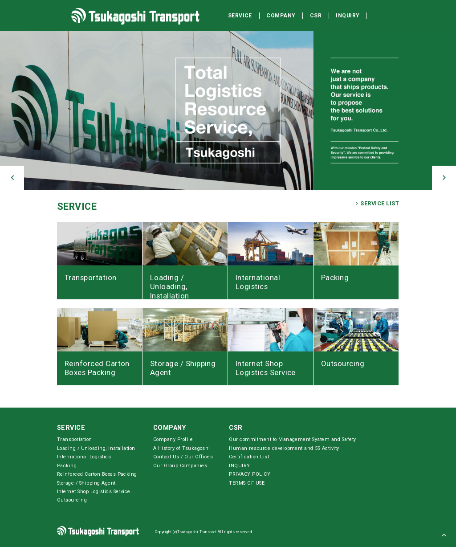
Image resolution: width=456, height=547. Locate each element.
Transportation (74, 439)
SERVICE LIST (377, 204)
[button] (12, 178)
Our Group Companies (180, 466)
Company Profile (173, 439)
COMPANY (169, 428)
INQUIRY (239, 466)
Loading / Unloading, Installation (96, 448)
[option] (228, 108)
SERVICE (77, 206)
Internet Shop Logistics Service (93, 491)
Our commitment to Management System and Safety (292, 439)
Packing (67, 466)
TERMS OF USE (247, 483)
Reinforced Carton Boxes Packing (97, 474)
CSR (235, 428)
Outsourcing (72, 500)
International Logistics (84, 457)
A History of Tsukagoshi (181, 448)
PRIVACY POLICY (249, 474)
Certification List (249, 457)
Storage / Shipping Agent (86, 483)
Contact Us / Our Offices (183, 457)
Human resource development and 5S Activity (284, 448)
